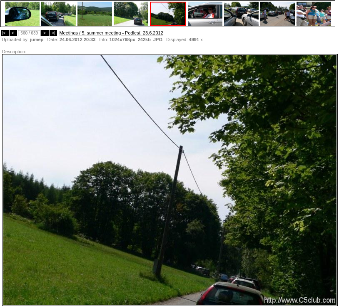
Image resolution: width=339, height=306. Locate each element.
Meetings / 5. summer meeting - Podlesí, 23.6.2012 (111, 32)
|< (5, 33)
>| (53, 33)
